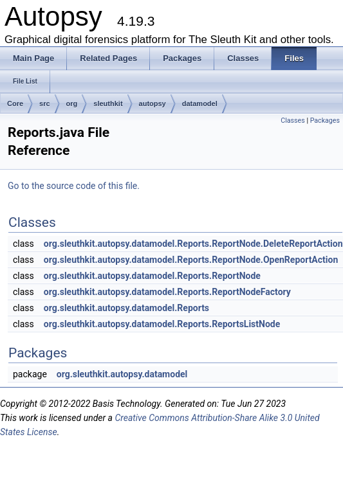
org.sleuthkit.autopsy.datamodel (122, 374)
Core (15, 103)
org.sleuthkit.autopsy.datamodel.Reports (126, 308)
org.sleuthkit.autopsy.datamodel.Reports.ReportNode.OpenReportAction (191, 260)
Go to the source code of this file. (74, 186)
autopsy (152, 103)
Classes (292, 120)
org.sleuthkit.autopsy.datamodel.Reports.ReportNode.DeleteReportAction (193, 243)
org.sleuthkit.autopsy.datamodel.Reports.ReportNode (152, 276)
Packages (325, 120)
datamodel (200, 103)
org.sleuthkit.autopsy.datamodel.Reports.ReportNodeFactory (167, 292)
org (72, 103)
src (44, 103)
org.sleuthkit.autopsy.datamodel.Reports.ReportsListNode (162, 324)
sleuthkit (107, 103)
